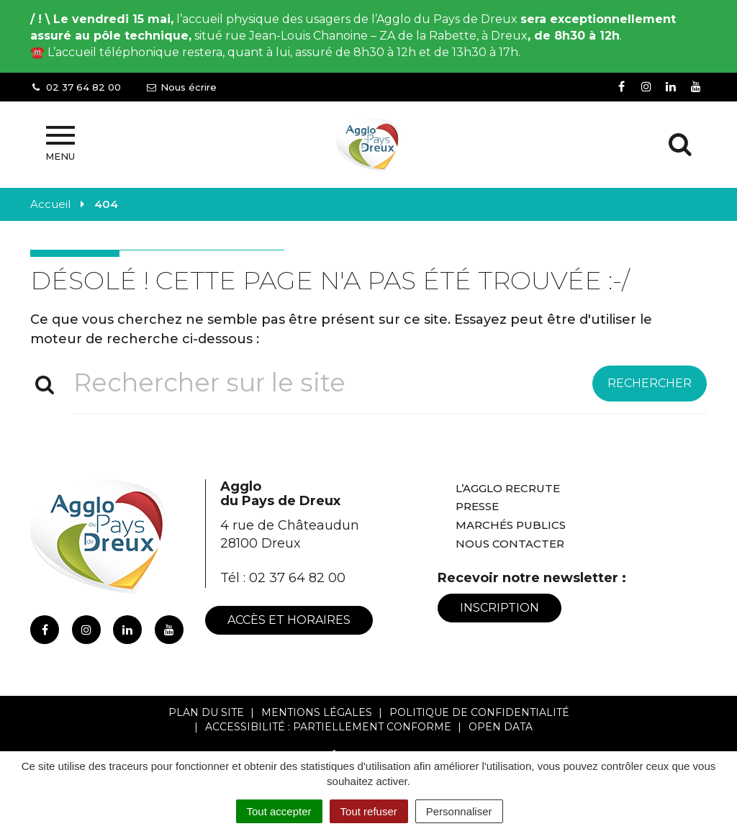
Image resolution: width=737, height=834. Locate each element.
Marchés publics (511, 525)
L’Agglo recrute (508, 488)
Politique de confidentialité (479, 712)
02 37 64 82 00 (297, 578)
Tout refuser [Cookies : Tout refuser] (368, 811)
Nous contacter (510, 543)
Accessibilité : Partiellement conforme (328, 726)
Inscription (499, 608)
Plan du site (206, 712)
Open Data (501, 726)
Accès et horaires (289, 620)
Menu (60, 144)
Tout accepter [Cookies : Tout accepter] (279, 811)
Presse (477, 506)
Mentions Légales (316, 712)
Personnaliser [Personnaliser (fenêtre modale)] (459, 811)
